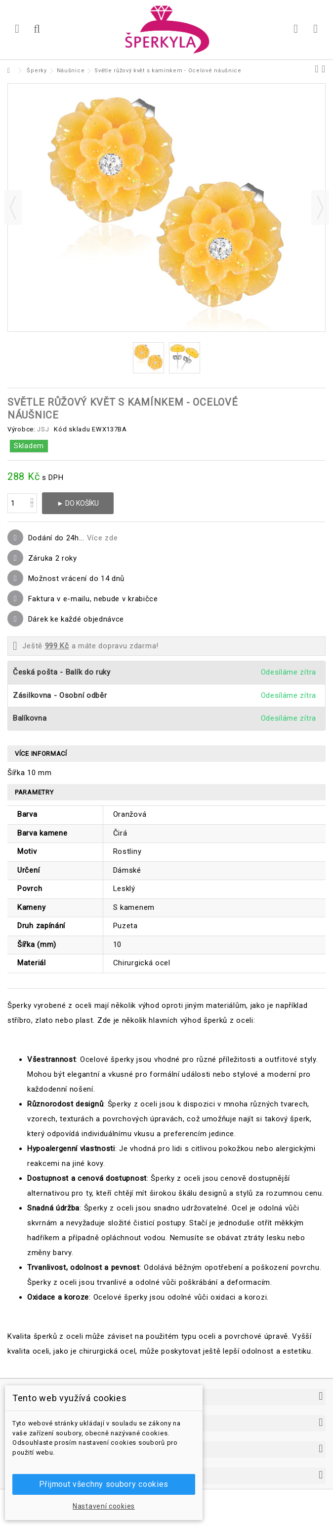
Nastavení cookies (104, 1506)
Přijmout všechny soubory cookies (103, 1484)
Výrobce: (21, 429)
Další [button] (320, 207)
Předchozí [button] (13, 207)
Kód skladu (72, 429)
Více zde (102, 537)
